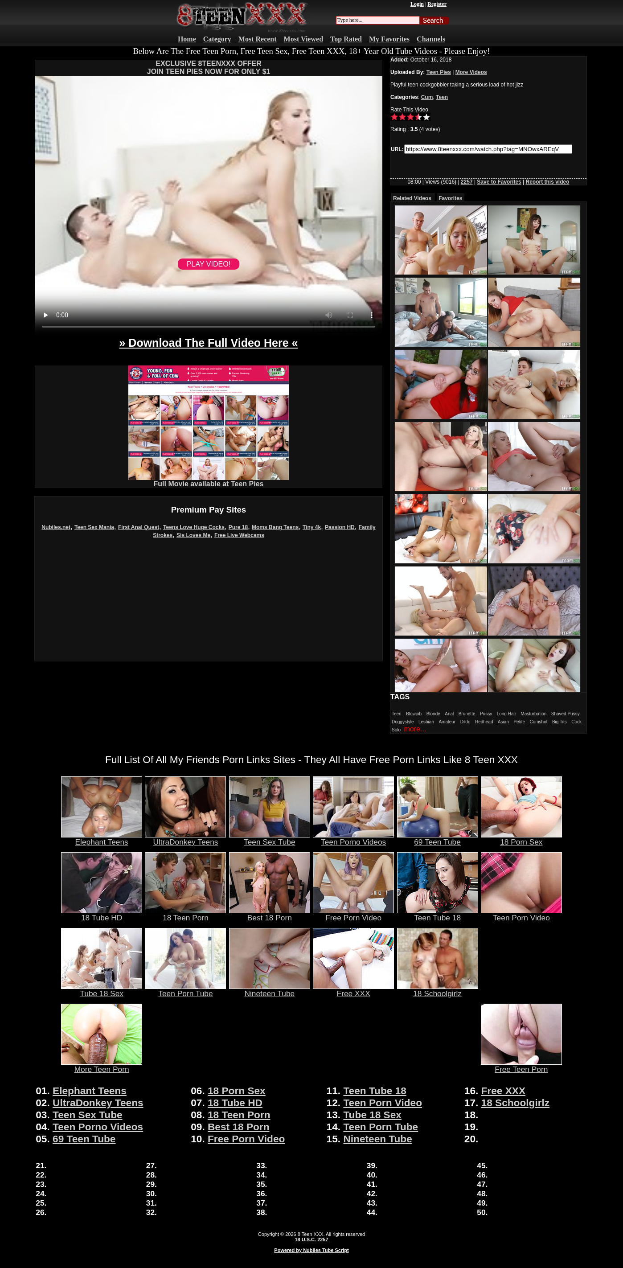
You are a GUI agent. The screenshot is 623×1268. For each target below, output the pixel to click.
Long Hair (506, 713)
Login (417, 4)
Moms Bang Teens (275, 527)
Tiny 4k (312, 527)
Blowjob (414, 713)
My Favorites (389, 39)
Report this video (548, 182)
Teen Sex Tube (269, 838)
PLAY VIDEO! (208, 264)
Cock (576, 721)
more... (415, 729)
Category (217, 39)
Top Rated (346, 39)
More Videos (471, 72)
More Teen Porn (101, 1066)
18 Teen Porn (185, 914)
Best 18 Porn (269, 914)
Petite (519, 721)
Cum (427, 97)
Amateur (447, 721)
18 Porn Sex (521, 838)
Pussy (486, 713)
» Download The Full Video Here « (208, 342)
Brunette (467, 713)
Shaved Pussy (565, 713)
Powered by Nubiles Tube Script (311, 1250)
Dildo (465, 721)
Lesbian (426, 721)
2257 (467, 182)
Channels (431, 39)
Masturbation (533, 713)
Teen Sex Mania (94, 527)
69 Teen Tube (437, 838)
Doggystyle (403, 721)
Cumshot (538, 721)
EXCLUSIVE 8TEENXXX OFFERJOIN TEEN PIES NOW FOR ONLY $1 (209, 67)
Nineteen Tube (269, 990)
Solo (396, 729)
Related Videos (412, 198)
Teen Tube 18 (437, 914)
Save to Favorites (499, 182)
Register (437, 4)
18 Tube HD (101, 914)
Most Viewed (303, 39)
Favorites (450, 198)
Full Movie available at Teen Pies (208, 481)
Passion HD (340, 527)
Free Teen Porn (521, 1066)
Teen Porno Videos (353, 838)
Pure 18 (238, 527)
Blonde (433, 713)
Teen (442, 97)
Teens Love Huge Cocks (194, 527)
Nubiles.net (55, 527)
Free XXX (353, 990)
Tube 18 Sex (101, 990)
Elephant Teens (101, 838)
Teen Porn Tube (185, 990)
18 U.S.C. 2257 (311, 1239)
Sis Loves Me (193, 535)
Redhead (484, 721)
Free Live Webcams (239, 535)
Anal (449, 713)
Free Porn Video (353, 914)
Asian (503, 721)
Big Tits (559, 721)
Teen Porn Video (521, 914)
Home (187, 39)
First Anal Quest (138, 527)
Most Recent (257, 39)
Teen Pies (438, 72)
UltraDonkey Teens (185, 838)
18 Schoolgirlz (437, 990)
